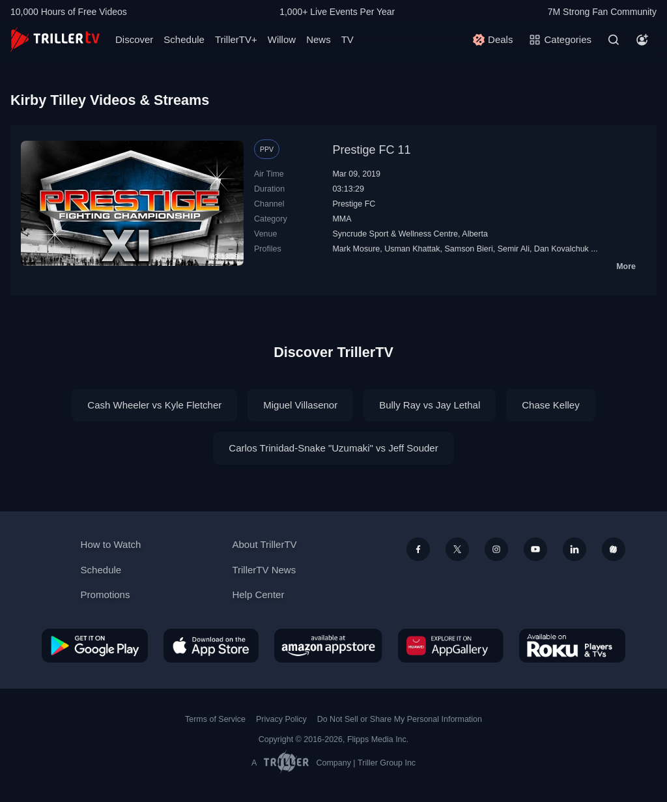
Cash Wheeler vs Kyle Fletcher (154, 404)
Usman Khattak (412, 248)
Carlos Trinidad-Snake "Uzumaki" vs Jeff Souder (333, 447)
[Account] (642, 39)
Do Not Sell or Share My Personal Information (399, 719)
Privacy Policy (281, 719)
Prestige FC (353, 203)
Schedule (184, 39)
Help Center (258, 594)
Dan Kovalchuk (561, 248)
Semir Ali (514, 248)
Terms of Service (215, 719)
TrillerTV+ (236, 39)
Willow (282, 39)
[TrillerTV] (55, 39)
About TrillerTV (264, 544)
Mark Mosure (356, 248)
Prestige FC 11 (371, 149)
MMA (341, 218)
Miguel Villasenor (300, 404)
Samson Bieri (468, 248)
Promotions (105, 594)
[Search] (613, 39)
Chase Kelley (550, 404)
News (318, 39)
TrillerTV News (264, 569)
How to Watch (111, 544)
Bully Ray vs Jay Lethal (429, 404)
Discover (134, 39)
